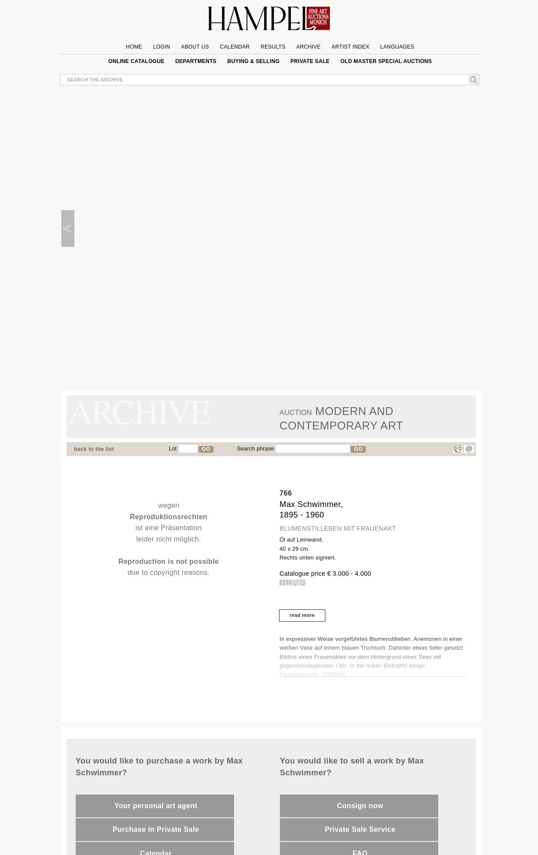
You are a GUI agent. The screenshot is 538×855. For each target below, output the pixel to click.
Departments (196, 61)
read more (302, 615)
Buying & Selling (253, 61)
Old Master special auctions (386, 61)
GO (206, 449)
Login (161, 47)
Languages (397, 47)
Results (273, 47)
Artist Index (351, 47)
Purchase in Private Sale (156, 829)
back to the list (94, 449)
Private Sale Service (360, 829)
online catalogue (136, 61)
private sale (310, 61)
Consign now (360, 805)
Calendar (235, 47)
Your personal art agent (156, 805)
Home (134, 47)
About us (195, 47)
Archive (308, 47)
